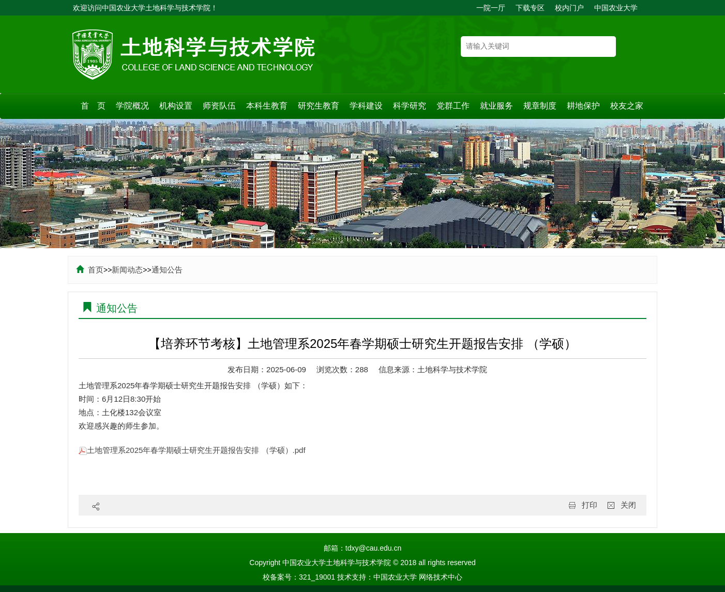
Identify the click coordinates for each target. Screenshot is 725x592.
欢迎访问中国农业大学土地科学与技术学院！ (145, 8)
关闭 (628, 504)
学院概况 (132, 105)
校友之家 (626, 105)
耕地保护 (583, 105)
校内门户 (569, 8)
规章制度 (539, 105)
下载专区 (530, 8)
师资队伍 (219, 105)
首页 (89, 269)
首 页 (93, 105)
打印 (589, 504)
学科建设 (366, 105)
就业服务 (496, 105)
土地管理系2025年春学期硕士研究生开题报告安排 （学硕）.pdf (192, 450)
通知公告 (167, 269)
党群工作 (453, 105)
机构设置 (175, 105)
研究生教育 (318, 105)
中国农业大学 (616, 8)
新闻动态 (127, 269)
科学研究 (409, 105)
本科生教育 (267, 105)
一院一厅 (490, 8)
